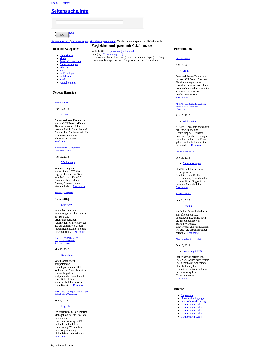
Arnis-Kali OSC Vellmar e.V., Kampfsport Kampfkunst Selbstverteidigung (67, 240)
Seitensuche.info (69, 11)
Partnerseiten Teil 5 (191, 316)
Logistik (65, 306)
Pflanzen (64, 67)
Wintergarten (189, 121)
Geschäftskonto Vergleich (186, 151)
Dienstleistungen (69, 64)
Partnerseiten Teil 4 (191, 313)
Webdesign (66, 76)
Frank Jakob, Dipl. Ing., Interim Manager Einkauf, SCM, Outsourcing (71, 292)
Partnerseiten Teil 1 (191, 304)
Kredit (63, 79)
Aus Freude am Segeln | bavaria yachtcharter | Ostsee (67, 149)
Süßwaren (66, 204)
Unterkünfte (66, 55)
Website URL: (100, 50)
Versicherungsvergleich (103, 41)
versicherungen (79, 41)
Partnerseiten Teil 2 (191, 307)
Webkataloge (67, 73)
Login (54, 2)
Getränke (187, 205)
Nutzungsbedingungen (193, 298)
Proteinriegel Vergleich (64, 192)
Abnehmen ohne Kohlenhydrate (189, 239)
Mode (63, 58)
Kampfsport (67, 255)
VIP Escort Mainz (62, 102)
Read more (60, 141)
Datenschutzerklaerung (193, 301)
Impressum (187, 295)
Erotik (64, 114)
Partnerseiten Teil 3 (191, 310)
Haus (62, 70)
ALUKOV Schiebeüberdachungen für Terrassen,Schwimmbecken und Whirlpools (191, 106)
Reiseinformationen (70, 61)
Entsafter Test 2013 (183, 193)
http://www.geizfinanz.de (121, 50)
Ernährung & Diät (192, 251)
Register (65, 2)
